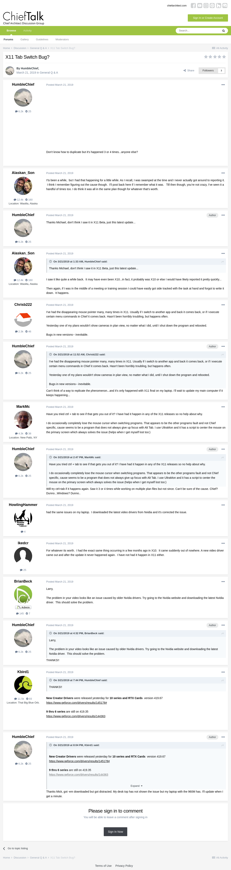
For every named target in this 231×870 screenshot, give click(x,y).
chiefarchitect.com (177, 5)
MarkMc (23, 407)
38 (28, 433)
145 (20, 613)
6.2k (19, 111)
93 (29, 698)
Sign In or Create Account (208, 17)
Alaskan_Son (23, 173)
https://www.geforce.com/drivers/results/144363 (75, 716)
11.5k (19, 698)
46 (28, 331)
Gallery (25, 39)
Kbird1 (23, 672)
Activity (27, 30)
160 (29, 199)
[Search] (197, 30)
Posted (59, 84)
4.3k (19, 433)
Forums (8, 39)
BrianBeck (23, 581)
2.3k (19, 331)
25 (28, 111)
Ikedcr (23, 543)
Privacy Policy (124, 865)
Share (189, 70)
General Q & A (49, 72)
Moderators (62, 39)
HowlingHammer (23, 505)
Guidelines (42, 39)
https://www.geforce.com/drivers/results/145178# (76, 702)
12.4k (18, 199)
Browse (11, 32)
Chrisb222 (23, 305)
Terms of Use (103, 865)
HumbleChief (29, 68)
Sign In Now (115, 831)
